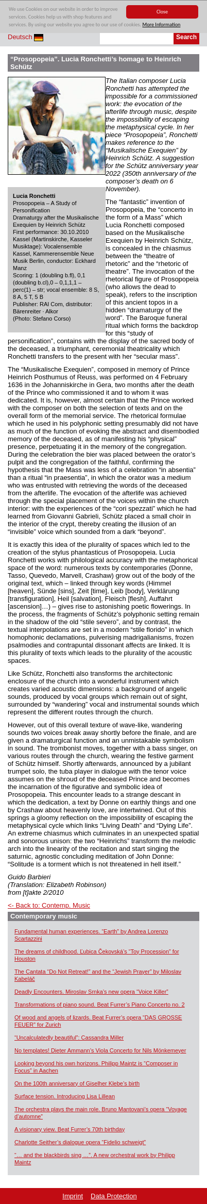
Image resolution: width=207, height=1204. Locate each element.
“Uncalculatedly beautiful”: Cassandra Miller (69, 1037)
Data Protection (114, 1196)
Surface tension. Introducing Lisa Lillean (64, 1096)
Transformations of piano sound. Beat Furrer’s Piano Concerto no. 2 (99, 1004)
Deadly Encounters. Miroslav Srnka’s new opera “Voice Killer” (91, 992)
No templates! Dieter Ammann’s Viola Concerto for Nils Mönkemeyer (100, 1050)
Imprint (72, 1196)
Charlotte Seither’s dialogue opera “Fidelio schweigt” (80, 1142)
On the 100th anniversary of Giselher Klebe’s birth (77, 1083)
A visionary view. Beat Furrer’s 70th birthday (69, 1129)
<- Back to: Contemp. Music (49, 905)
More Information (161, 25)
